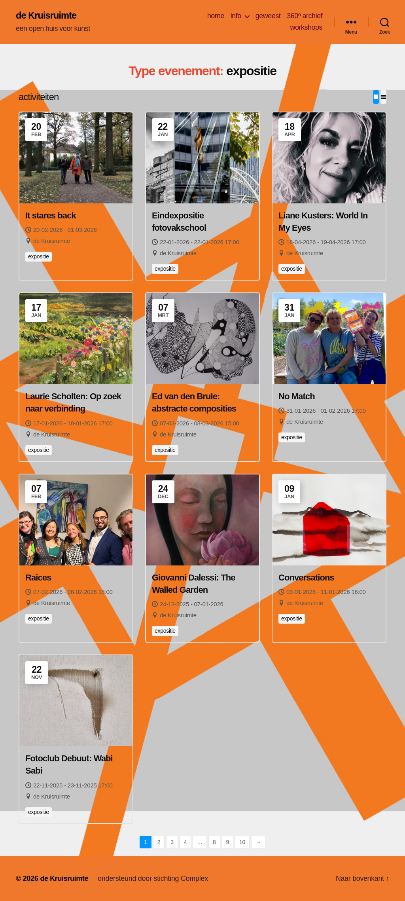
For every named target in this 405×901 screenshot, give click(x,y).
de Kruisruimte (46, 16)
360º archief (304, 16)
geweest (268, 16)
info (236, 16)
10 (242, 842)
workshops (306, 28)
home (215, 16)
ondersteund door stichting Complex (153, 878)
